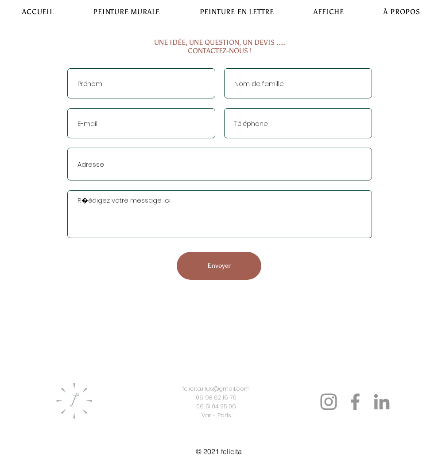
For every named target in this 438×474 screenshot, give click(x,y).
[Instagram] (329, 402)
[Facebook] (355, 402)
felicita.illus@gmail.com (216, 388)
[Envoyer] (219, 266)
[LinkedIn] (382, 402)
